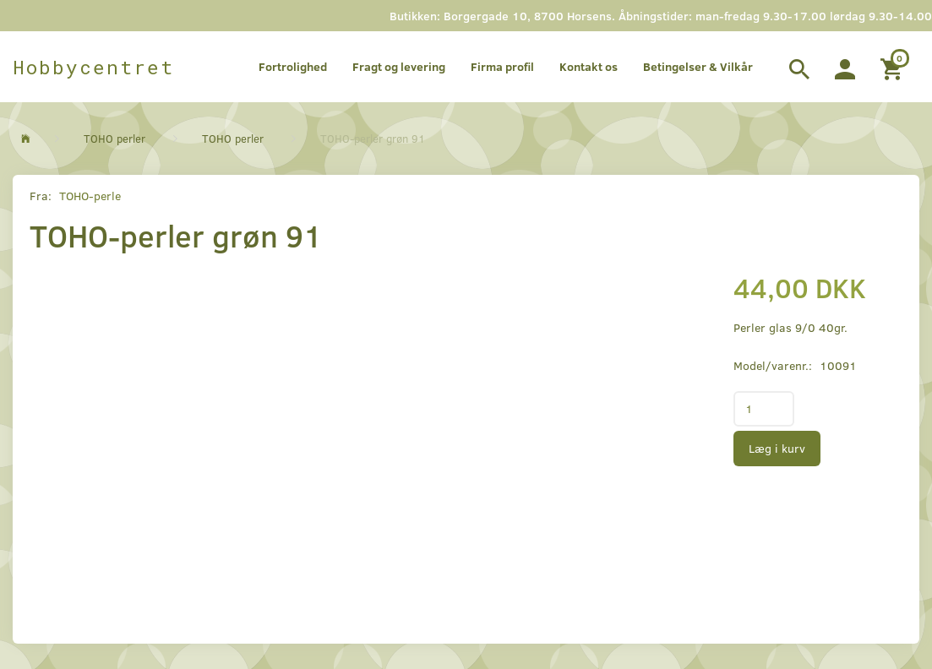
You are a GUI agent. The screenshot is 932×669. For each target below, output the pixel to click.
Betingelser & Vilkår (698, 66)
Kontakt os (588, 66)
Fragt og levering (398, 66)
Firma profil (502, 66)
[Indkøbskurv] (893, 66)
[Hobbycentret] (93, 66)
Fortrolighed (293, 66)
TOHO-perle (90, 196)
